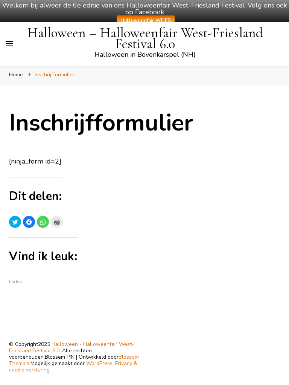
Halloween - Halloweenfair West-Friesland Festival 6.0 (71, 347)
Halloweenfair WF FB (145, 20)
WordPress (99, 363)
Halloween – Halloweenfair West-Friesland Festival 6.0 (145, 38)
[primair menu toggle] (9, 43)
